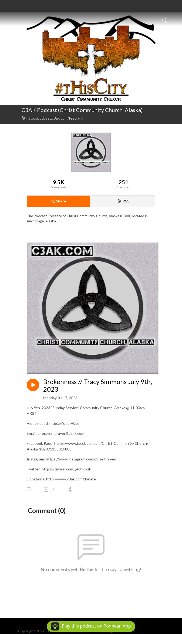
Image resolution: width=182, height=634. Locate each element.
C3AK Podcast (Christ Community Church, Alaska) (82, 110)
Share (58, 201)
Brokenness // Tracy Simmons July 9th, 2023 (97, 385)
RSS (123, 201)
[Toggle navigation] (176, 20)
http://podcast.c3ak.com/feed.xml (52, 118)
